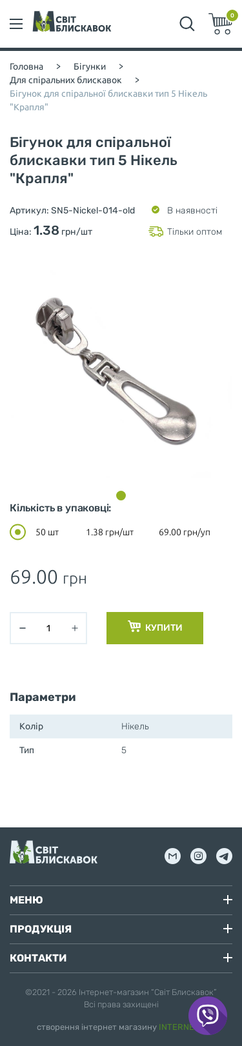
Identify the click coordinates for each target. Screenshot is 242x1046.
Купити (155, 626)
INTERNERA (182, 1027)
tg (224, 856)
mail (173, 856)
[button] (121, 495)
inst (198, 856)
